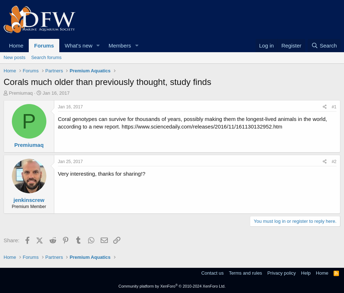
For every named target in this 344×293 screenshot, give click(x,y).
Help (306, 273)
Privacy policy (281, 273)
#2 (334, 161)
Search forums (46, 57)
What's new (78, 45)
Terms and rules (245, 273)
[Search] (324, 45)
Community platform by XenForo (172, 286)
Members (120, 45)
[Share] (324, 107)
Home (16, 45)
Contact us (212, 273)
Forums (44, 45)
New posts (15, 57)
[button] (98, 45)
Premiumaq (21, 93)
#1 (334, 106)
